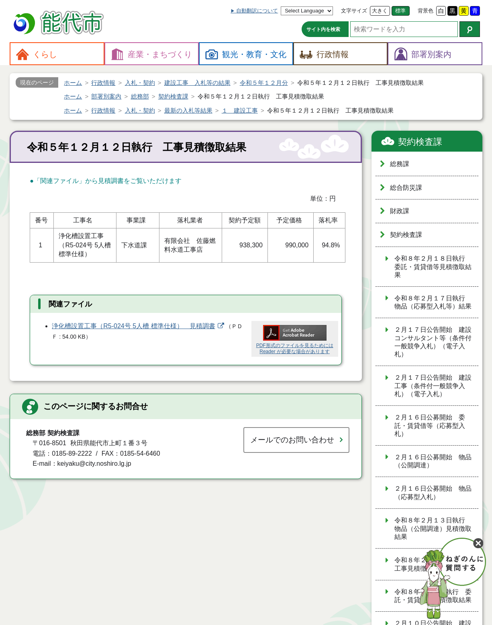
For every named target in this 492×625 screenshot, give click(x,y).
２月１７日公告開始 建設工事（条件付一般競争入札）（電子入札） (433, 385)
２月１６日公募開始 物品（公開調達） (433, 461)
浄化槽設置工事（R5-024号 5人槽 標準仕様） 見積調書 (133, 326)
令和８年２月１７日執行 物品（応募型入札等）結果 (433, 302)
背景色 (425, 11)
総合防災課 (406, 187)
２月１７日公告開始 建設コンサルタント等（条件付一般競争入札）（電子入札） (433, 342)
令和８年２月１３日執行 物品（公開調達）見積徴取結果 (433, 528)
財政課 (399, 211)
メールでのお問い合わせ (292, 440)
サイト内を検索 (323, 29)
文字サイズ (354, 11)
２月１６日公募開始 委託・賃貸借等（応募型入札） (429, 425)
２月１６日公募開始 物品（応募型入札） (433, 492)
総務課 (399, 163)
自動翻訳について (257, 11)
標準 (400, 11)
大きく (380, 11)
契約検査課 (420, 142)
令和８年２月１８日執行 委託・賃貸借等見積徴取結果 (433, 266)
